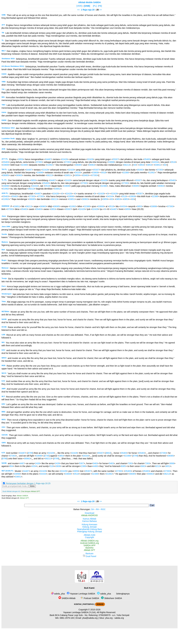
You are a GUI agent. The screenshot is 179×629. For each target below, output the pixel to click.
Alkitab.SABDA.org (89, 541)
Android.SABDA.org (89, 543)
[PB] (100, 6)
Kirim (32, 486)
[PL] (95, 6)
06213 (127, 165)
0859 (20, 159)
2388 (83, 466)
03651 (158, 165)
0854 (61, 456)
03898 (111, 162)
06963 (92, 165)
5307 (81, 463)
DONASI (100, 604)
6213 (157, 466)
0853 (141, 165)
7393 (130, 463)
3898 (171, 463)
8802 (108, 453)
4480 (95, 466)
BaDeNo (89, 548)
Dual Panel (89, 556)
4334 (34, 466)
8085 (123, 466)
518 (51, 466)
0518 (173, 162)
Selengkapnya (122, 593)
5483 (95, 463)
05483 (147, 159)
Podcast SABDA (89, 598)
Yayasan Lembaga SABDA (81, 593)
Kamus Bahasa (89, 521)
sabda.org (119, 618)
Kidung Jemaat (89, 527)
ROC (103, 509)
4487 (22, 463)
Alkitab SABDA (22, 496)
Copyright (89, 537)
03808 (6, 165)
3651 (167, 466)
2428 (37, 463)
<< (78, 10)
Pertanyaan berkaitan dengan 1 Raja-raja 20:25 (28, 483)
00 (135, 165)
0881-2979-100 (67, 618)
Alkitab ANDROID (89, 515)
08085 (78, 165)
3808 (58, 466)
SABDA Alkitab (66, 598)
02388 (24, 165)
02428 (64, 159)
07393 (39, 162)
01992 (50, 165)
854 (11, 466)
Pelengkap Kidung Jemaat (89, 531)
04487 (48, 159)
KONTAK (77, 604)
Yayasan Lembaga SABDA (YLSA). (79, 612)
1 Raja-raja (86, 10)
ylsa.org (108, 618)
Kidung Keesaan (89, 524)
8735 (46, 456)
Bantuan (89, 553)
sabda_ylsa (58, 593)
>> (100, 10)
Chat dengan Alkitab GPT (30, 491)
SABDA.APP (89, 545)
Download (89, 513)
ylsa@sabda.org (89, 618)
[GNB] (87, 6)
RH (97, 509)
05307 (115, 159)
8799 (30, 453)
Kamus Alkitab (89, 519)
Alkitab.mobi (89, 535)
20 (93, 10)
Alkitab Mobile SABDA (89, 2)
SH (92, 509)
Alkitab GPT (24, 498)
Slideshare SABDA (111, 598)
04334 (155, 162)
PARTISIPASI (88, 604)
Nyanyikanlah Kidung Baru (89, 529)
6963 (143, 466)
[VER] (79, 6)
